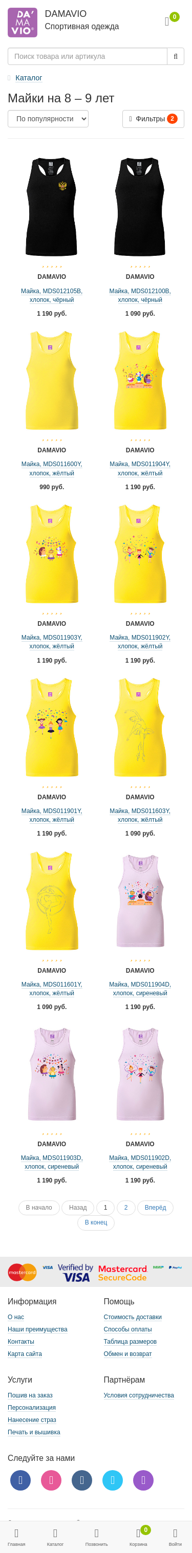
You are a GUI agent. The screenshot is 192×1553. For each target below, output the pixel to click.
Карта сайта (25, 1354)
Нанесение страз (32, 1420)
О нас (16, 1317)
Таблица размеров (130, 1341)
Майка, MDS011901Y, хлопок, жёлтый (52, 815)
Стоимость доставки (133, 1317)
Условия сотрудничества (139, 1395)
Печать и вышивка (34, 1432)
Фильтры (153, 119)
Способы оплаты (128, 1329)
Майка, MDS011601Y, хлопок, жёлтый (52, 989)
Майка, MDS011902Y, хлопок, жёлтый (140, 642)
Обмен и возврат (128, 1354)
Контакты (21, 1341)
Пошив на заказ (30, 1395)
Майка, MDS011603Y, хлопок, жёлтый (140, 815)
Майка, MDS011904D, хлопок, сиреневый (140, 989)
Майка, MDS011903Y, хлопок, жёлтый (52, 642)
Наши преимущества (38, 1329)
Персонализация (32, 1407)
